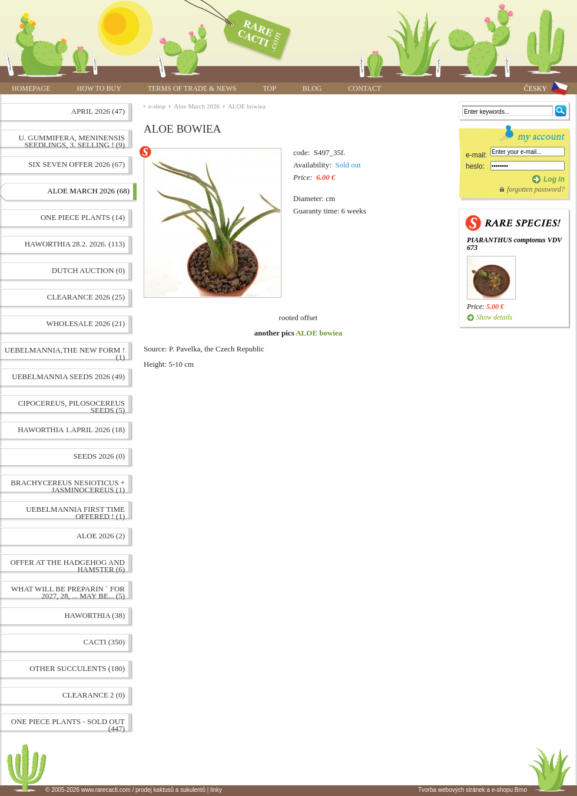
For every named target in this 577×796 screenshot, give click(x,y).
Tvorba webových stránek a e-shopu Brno (472, 790)
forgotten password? (536, 189)
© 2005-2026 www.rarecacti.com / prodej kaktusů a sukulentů (125, 790)
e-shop (156, 106)
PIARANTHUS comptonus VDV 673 (514, 244)
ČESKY (535, 88)
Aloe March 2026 (197, 106)
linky (216, 790)
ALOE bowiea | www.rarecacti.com (251, 32)
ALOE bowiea (247, 106)
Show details (494, 317)
